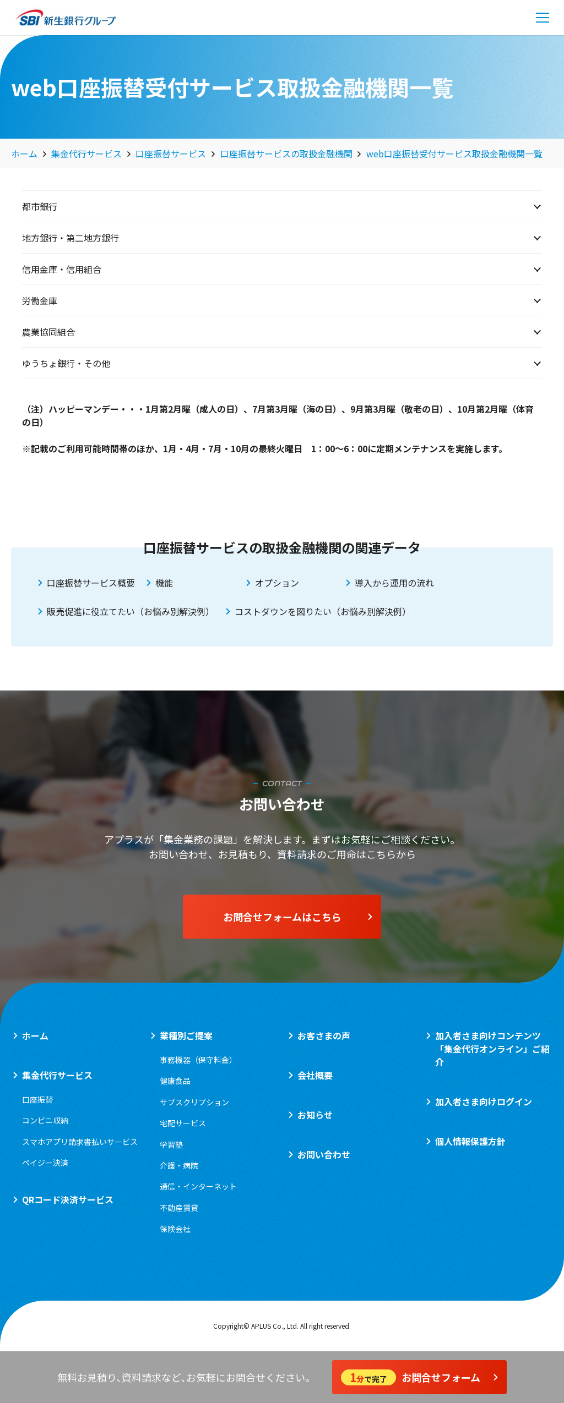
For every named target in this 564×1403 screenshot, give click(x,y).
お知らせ (315, 1114)
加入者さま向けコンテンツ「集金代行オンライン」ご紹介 (492, 1048)
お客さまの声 (323, 1035)
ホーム (35, 1035)
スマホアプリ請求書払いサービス (80, 1141)
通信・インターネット (198, 1186)
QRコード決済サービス (67, 1199)
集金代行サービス (57, 1075)
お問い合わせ (323, 1154)
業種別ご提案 (186, 1035)
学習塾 (171, 1144)
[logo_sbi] (66, 17)
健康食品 (175, 1080)
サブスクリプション (194, 1102)
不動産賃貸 (179, 1207)
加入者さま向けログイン (483, 1101)
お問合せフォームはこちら (298, 916)
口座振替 (37, 1099)
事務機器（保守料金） (198, 1059)
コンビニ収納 (45, 1120)
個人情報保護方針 (470, 1141)
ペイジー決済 (45, 1162)
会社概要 (315, 1075)
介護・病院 (179, 1165)
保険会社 (175, 1228)
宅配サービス (183, 1122)
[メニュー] (542, 17)
